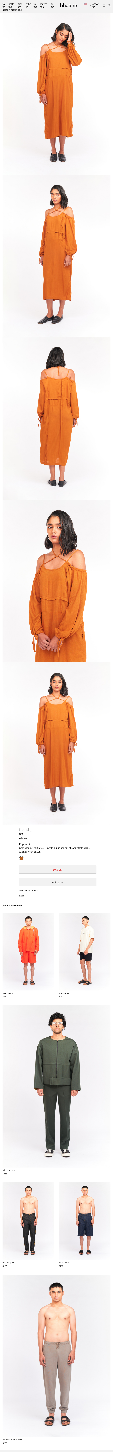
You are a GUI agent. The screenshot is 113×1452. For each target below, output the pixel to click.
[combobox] (86, 5)
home (5, 9)
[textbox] (86, 4)
